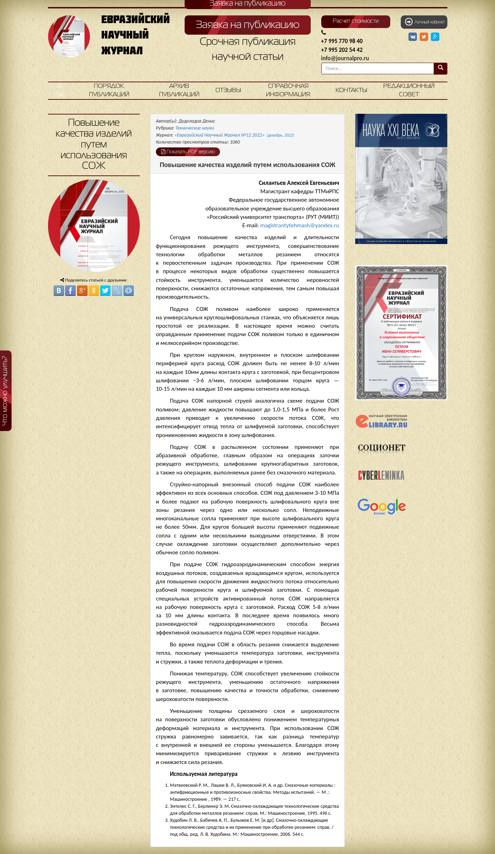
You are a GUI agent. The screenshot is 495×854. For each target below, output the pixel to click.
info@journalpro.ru (345, 58)
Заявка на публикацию (248, 25)
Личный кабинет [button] (425, 22)
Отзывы (228, 90)
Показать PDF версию (188, 151)
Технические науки (195, 128)
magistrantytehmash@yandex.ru (299, 225)
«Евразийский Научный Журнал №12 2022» (234, 135)
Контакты (351, 90)
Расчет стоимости (356, 21)
